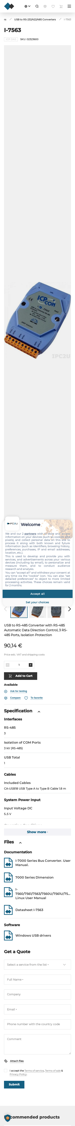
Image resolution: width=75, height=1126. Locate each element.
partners (30, 533)
